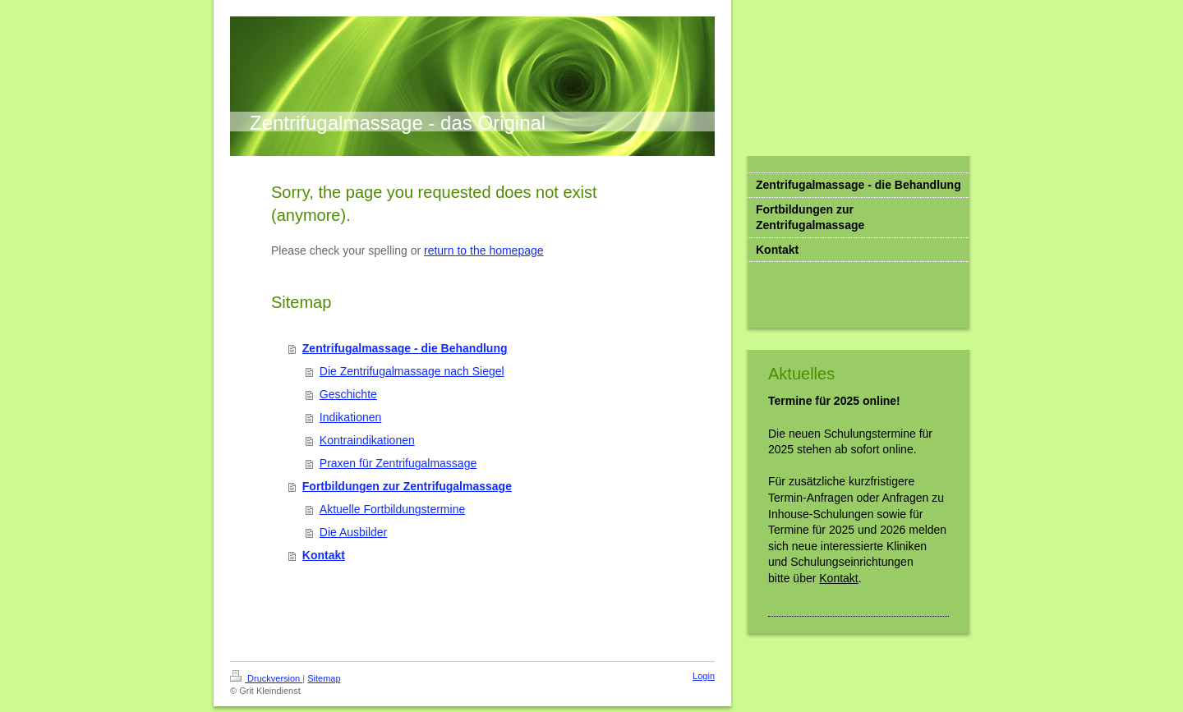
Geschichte (348, 394)
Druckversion (266, 678)
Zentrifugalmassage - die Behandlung (405, 348)
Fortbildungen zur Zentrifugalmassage (407, 486)
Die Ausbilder (354, 532)
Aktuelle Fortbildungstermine (392, 509)
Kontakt (323, 555)
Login (704, 676)
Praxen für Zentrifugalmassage (398, 463)
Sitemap (323, 678)
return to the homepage (484, 250)
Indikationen (351, 417)
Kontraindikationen (367, 440)
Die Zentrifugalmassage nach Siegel (412, 371)
